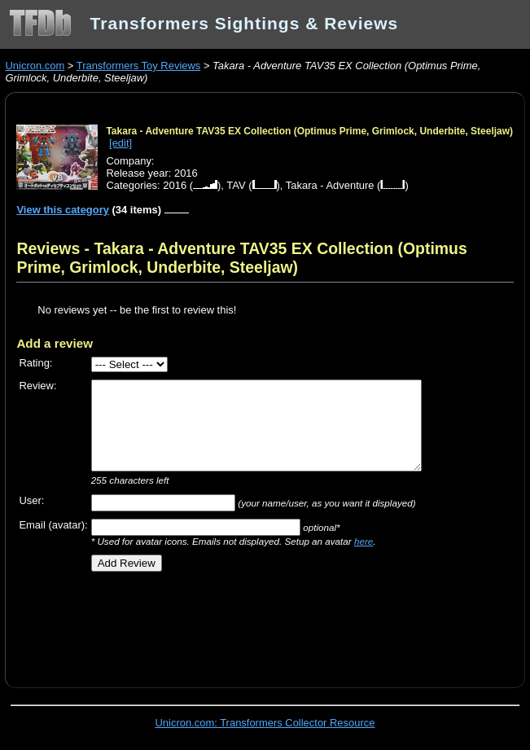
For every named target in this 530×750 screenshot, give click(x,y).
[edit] (120, 143)
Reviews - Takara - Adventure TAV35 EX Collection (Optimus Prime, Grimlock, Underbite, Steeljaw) (241, 257)
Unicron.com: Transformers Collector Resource (265, 723)
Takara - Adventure (330, 185)
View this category (62, 210)
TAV (235, 185)
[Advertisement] (206, 623)
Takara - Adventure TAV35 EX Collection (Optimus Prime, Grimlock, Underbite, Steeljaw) (309, 131)
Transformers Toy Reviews (139, 65)
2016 (174, 185)
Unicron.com (34, 65)
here (363, 541)
